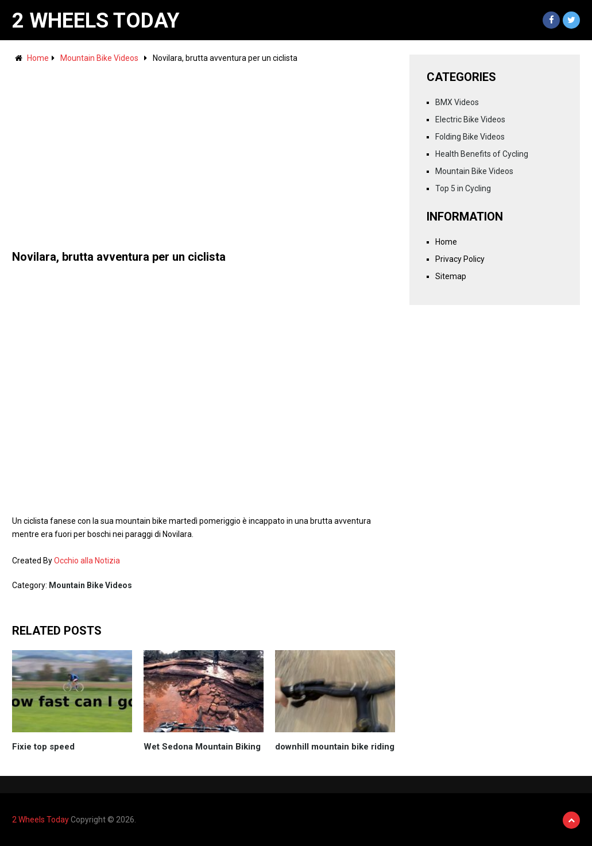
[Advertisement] (204, 151)
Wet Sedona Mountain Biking (202, 746)
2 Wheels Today (96, 20)
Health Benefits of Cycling (481, 154)
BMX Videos (457, 102)
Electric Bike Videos (470, 119)
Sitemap (450, 276)
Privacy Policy (460, 259)
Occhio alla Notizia (87, 560)
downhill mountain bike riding (334, 746)
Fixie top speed (43, 746)
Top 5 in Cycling (463, 188)
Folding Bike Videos (470, 136)
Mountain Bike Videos (99, 58)
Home (38, 58)
